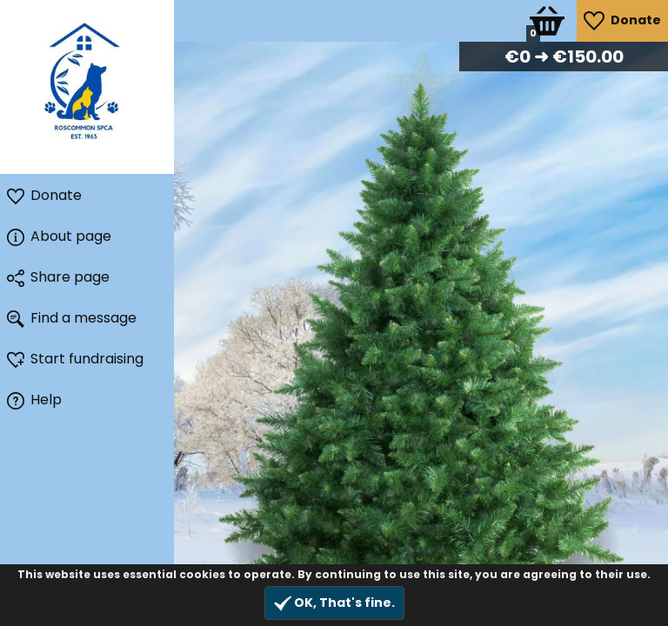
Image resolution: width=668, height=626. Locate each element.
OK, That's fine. (334, 603)
